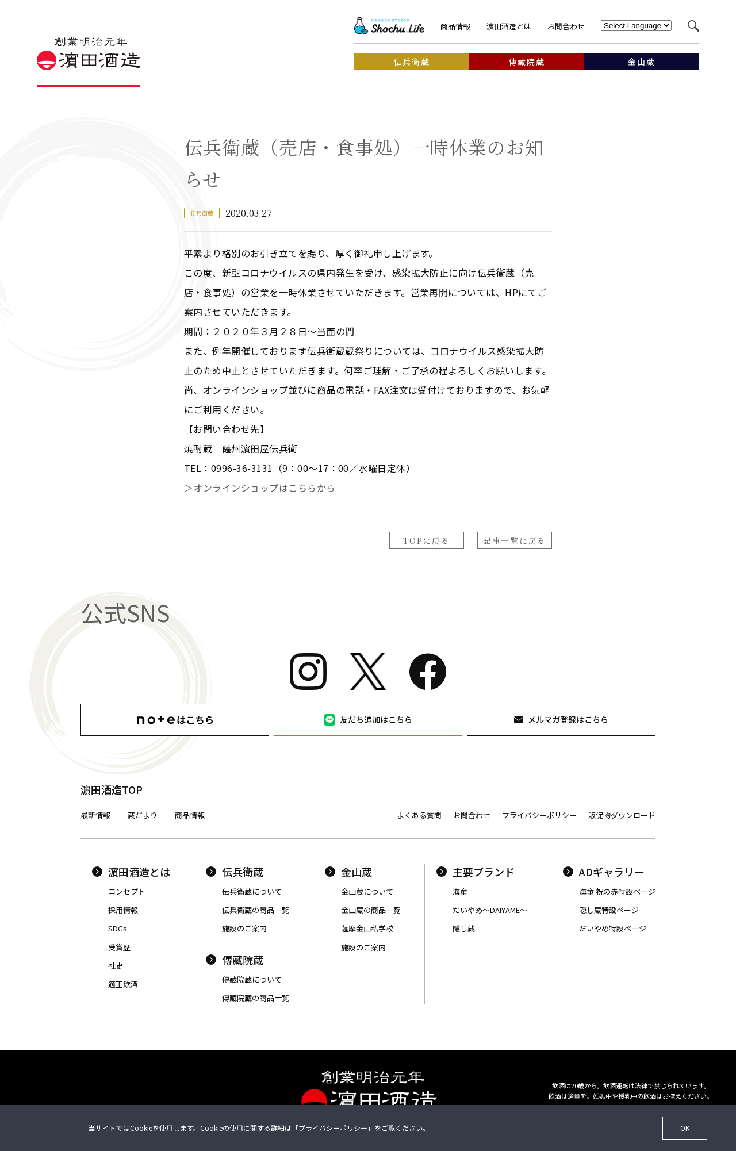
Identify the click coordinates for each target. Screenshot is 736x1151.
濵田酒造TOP (111, 789)
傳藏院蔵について (252, 979)
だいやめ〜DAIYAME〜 (490, 909)
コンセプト (126, 891)
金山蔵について (367, 891)
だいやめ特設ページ (612, 928)
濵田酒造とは (508, 26)
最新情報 (95, 814)
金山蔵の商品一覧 (371, 909)
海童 (460, 891)
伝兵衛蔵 (234, 871)
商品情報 (455, 26)
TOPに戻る (426, 540)
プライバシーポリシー (539, 814)
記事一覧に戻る (514, 540)
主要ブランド (475, 871)
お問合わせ (566, 26)
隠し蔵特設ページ (609, 909)
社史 (115, 965)
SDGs (117, 928)
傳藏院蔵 (234, 959)
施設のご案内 (244, 928)
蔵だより (143, 814)
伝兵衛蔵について (252, 891)
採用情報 (123, 909)
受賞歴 (119, 947)
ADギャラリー (604, 871)
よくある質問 (419, 814)
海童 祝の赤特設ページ (617, 891)
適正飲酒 (123, 984)
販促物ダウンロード (622, 814)
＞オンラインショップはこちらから (260, 487)
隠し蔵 (464, 928)
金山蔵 (348, 871)
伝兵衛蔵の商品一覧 (255, 909)
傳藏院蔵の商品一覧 (255, 997)
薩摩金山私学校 (367, 928)
